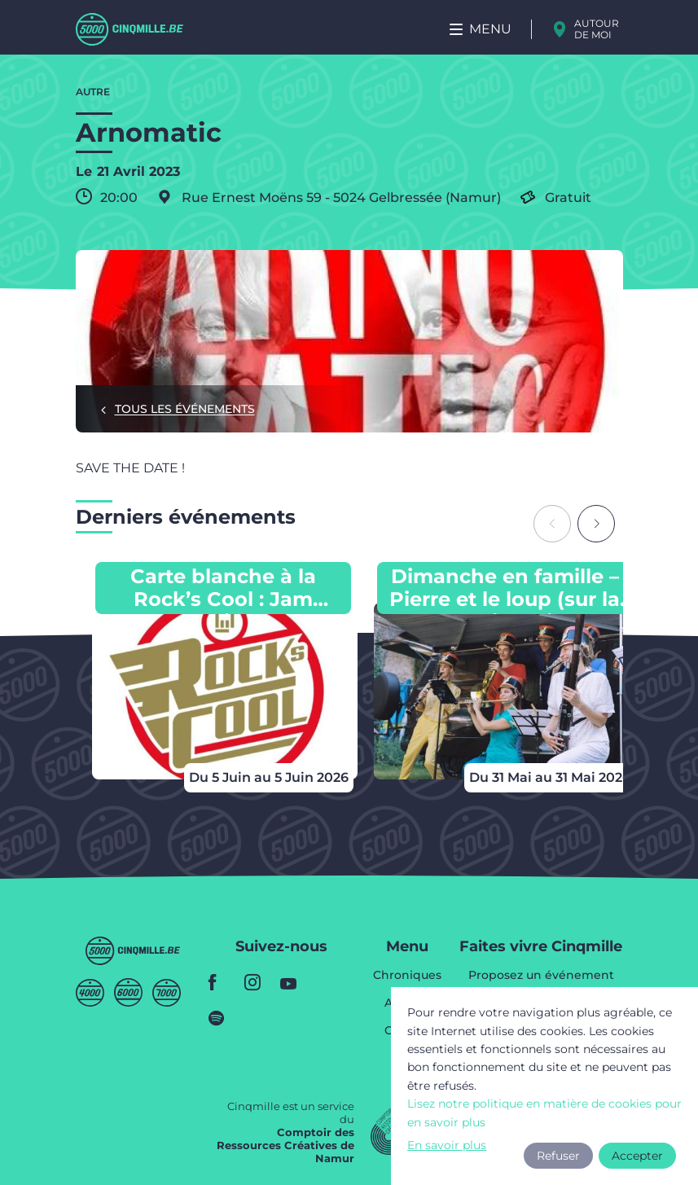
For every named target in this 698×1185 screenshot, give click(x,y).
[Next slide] (596, 523)
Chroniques (407, 975)
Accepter (637, 1155)
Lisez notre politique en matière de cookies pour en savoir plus (544, 1112)
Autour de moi (596, 29)
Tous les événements (185, 409)
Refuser (558, 1155)
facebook (222, 982)
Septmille (166, 992)
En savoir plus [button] (446, 1145)
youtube (293, 982)
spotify (222, 1018)
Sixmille (128, 992)
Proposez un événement (541, 975)
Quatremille (90, 992)
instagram (257, 982)
